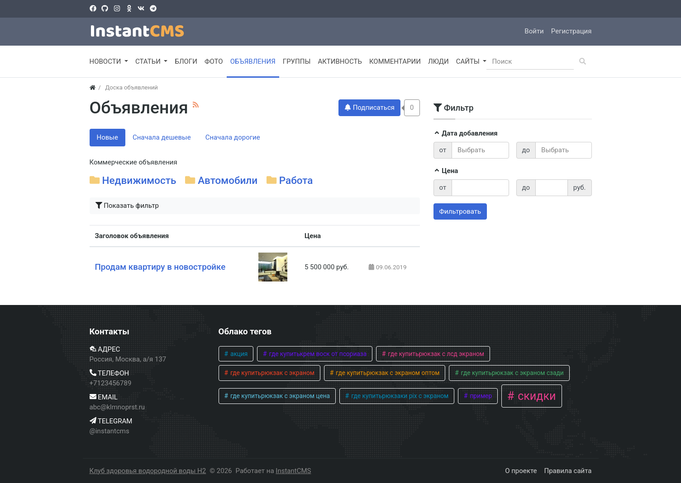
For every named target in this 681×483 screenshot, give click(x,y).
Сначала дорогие (232, 137)
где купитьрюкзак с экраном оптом (387, 372)
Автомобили (227, 180)
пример (480, 395)
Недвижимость (139, 180)
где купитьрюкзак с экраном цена (279, 395)
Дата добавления (465, 133)
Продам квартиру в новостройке (160, 267)
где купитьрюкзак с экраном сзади (511, 372)
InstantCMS (293, 471)
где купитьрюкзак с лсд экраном (435, 353)
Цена (445, 171)
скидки (535, 396)
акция (238, 353)
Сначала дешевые (162, 137)
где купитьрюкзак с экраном (271, 372)
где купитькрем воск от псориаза (317, 353)
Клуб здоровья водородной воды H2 (148, 471)
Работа (296, 180)
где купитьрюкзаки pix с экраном (399, 395)
